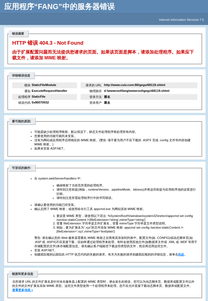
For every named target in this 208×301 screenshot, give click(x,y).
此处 (181, 254)
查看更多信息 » (22, 290)
